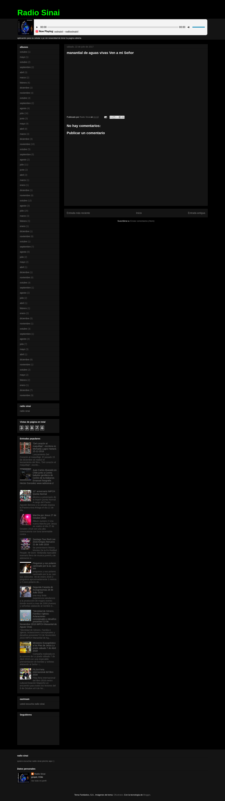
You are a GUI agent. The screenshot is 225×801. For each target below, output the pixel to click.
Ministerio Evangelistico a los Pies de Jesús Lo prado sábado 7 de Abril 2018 (44, 647)
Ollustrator (118, 795)
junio (22, 118)
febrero (23, 82)
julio (22, 113)
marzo (23, 77)
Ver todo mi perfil (39, 781)
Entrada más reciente (78, 213)
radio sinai (25, 411)
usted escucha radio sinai (32, 704)
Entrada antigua (196, 213)
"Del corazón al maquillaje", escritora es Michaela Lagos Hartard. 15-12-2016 (45, 447)
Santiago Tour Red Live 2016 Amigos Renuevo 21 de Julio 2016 (44, 542)
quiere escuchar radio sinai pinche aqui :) (35, 761)
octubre (23, 52)
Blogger (146, 795)
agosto (23, 108)
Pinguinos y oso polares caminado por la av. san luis (44, 566)
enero (22, 185)
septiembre (25, 67)
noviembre (25, 93)
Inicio (139, 213)
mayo (22, 57)
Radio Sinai (38, 12)
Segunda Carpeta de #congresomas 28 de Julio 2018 (43, 590)
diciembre (24, 87)
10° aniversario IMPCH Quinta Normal (44, 492)
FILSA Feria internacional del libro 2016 (43, 672)
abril (22, 72)
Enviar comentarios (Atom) (142, 221)
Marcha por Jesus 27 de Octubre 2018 (44, 516)
